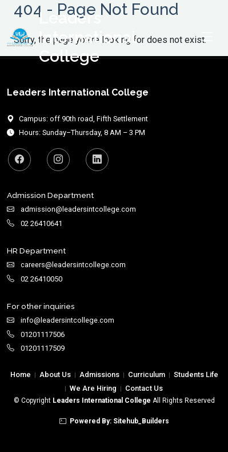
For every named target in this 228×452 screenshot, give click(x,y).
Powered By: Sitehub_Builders (114, 421)
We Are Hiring (93, 388)
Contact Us (144, 388)
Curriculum (146, 374)
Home (20, 374)
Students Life (196, 374)
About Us (55, 374)
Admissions (99, 374)
